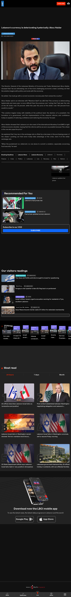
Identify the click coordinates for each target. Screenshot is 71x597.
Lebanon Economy (30, 198)
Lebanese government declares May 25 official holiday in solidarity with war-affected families (53, 466)
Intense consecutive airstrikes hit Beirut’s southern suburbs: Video (35, 338)
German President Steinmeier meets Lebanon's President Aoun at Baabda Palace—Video (62, 337)
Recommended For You (18, 193)
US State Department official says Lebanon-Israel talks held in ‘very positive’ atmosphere (17, 466)
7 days (36, 375)
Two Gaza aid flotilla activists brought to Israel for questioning (37, 278)
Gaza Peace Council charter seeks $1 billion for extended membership (39, 310)
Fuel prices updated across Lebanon (37, 214)
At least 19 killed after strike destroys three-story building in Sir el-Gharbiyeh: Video (17, 337)
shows (51, 594)
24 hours (10, 375)
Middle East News (20, 275)
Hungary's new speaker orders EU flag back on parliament (35, 288)
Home (7, 594)
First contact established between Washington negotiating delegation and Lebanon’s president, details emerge (53, 405)
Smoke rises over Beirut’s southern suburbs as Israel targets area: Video (54, 336)
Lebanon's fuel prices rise (33, 200)
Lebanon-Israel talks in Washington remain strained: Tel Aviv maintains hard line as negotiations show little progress (16, 435)
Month (62, 375)
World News (19, 286)
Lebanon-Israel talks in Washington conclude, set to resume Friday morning (53, 435)
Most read (10, 368)
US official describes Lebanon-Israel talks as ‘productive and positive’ (16, 405)
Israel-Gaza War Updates (22, 307)
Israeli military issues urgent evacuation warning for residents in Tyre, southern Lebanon (39, 300)
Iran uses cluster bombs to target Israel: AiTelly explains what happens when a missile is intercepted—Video (7, 337)
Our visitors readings (14, 271)
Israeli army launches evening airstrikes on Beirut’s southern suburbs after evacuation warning (45, 337)
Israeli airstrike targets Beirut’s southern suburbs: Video (26, 336)
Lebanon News (20, 296)
